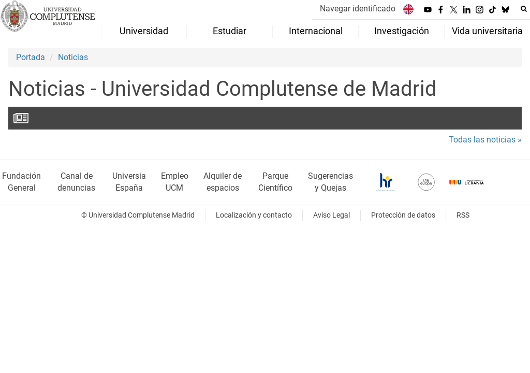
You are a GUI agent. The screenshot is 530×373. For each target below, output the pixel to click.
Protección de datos (403, 215)
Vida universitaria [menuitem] (487, 31)
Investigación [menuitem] (401, 31)
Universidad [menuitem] (144, 31)
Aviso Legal (331, 215)
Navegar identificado (357, 8)
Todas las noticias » (485, 140)
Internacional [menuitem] (316, 31)
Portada (30, 57)
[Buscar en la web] (524, 9)
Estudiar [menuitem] (229, 31)
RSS (463, 215)
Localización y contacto (254, 215)
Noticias (73, 57)
